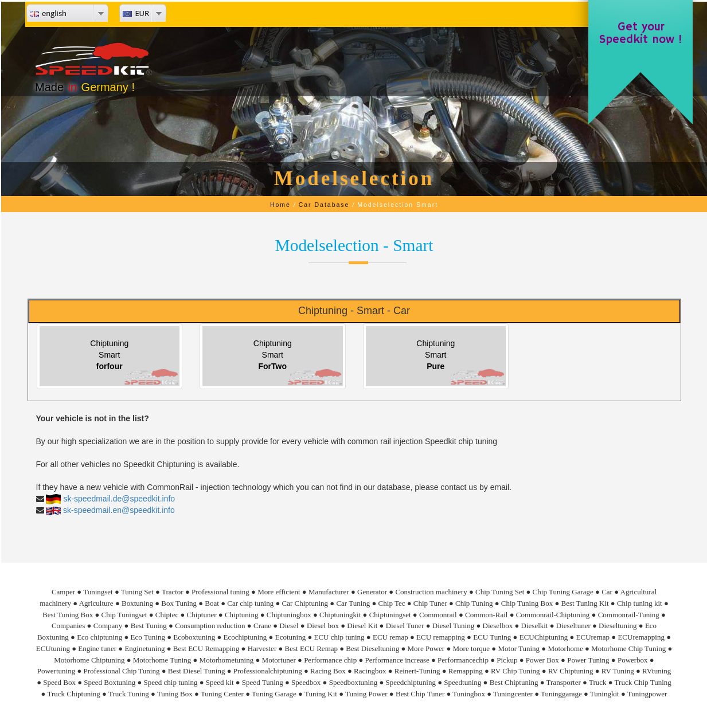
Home (280, 204)
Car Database (324, 204)
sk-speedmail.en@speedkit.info (119, 510)
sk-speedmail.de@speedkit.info (119, 498)
